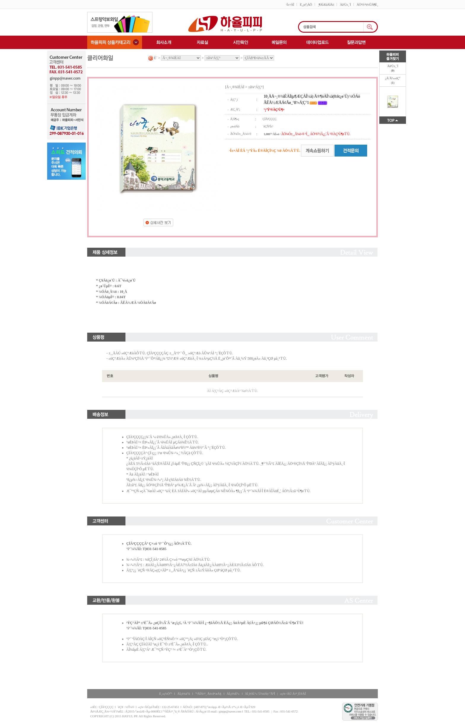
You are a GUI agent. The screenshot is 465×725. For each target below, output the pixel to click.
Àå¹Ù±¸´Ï (345, 4)
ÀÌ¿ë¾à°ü (183, 693)
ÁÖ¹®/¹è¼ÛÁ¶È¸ (367, 4)
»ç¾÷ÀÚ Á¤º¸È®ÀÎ (293, 693)
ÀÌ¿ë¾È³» (233, 693)
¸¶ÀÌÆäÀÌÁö (326, 4)
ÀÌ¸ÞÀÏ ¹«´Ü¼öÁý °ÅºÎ (260, 693)
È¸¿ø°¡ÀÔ (306, 4)
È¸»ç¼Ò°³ (165, 693)
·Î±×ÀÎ (290, 4)
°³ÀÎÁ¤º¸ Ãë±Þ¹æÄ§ (208, 693)
